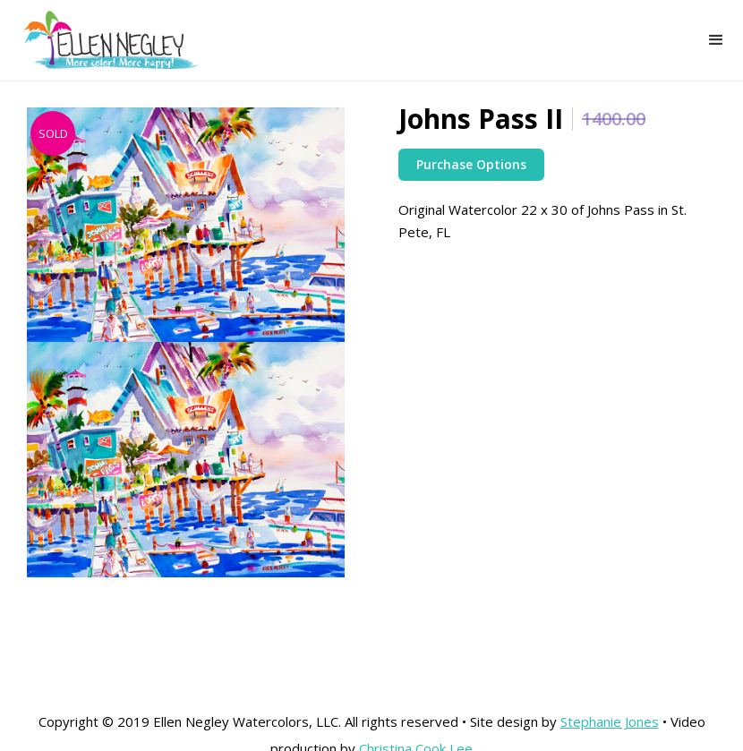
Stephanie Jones (609, 721)
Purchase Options (471, 164)
